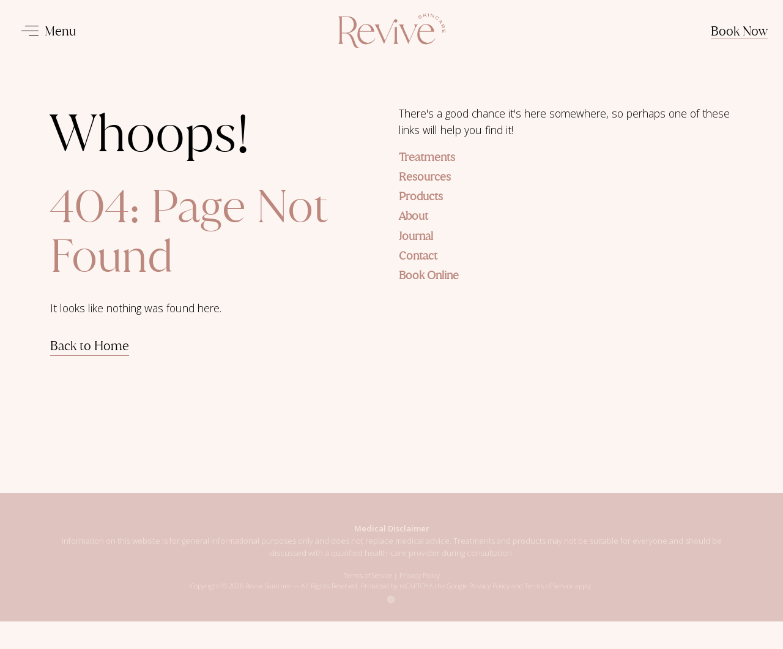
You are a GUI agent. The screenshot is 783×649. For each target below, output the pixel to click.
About (413, 216)
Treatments (427, 157)
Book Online (429, 275)
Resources (425, 177)
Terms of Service (368, 582)
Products (421, 196)
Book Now (739, 31)
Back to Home (89, 345)
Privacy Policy (419, 582)
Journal (416, 236)
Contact (418, 256)
